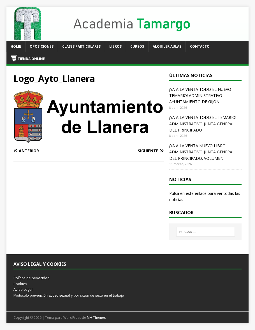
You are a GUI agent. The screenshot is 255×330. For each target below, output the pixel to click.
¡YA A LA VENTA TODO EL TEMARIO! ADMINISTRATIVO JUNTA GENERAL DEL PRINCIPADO (202, 124)
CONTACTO (200, 46)
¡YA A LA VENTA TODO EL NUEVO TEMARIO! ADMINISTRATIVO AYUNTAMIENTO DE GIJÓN (200, 96)
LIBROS (115, 46)
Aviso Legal (23, 289)
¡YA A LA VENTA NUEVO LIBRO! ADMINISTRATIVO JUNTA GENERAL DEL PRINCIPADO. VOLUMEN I (202, 152)
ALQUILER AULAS (167, 46)
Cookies (20, 283)
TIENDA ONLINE (28, 58)
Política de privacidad (31, 277)
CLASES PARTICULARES (81, 46)
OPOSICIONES (42, 46)
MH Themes (96, 317)
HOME (16, 46)
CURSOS (137, 46)
